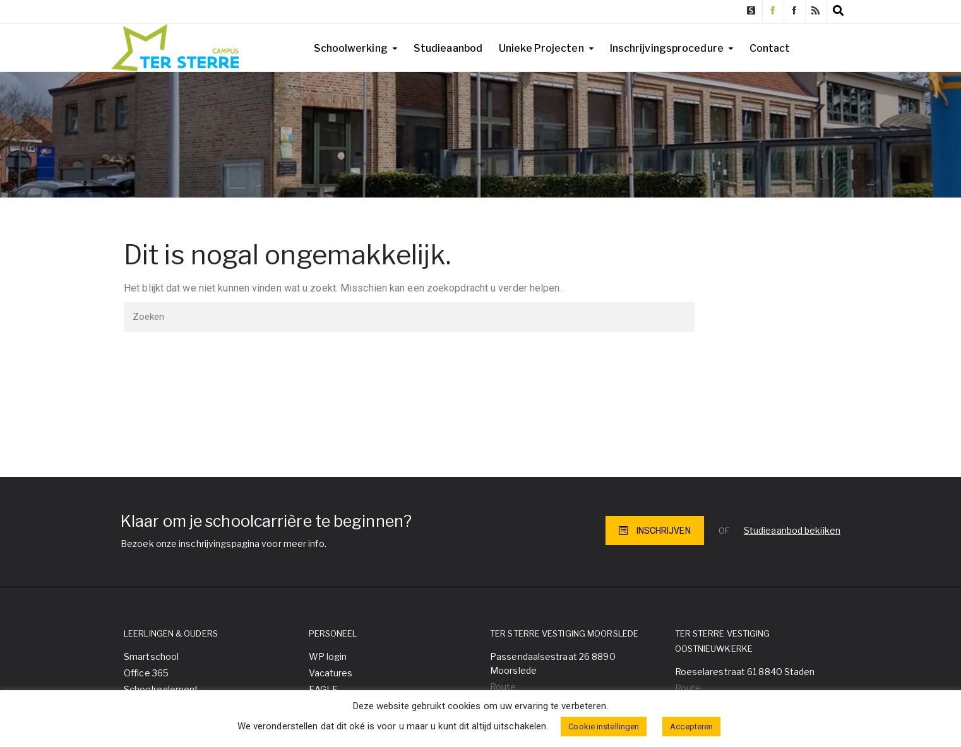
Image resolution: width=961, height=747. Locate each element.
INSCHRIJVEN (655, 531)
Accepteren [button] (691, 726)
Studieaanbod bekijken (792, 530)
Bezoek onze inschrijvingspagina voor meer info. (223, 543)
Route (503, 686)
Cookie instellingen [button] (603, 726)
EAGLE (323, 689)
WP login (328, 656)
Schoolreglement (161, 689)
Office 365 (146, 673)
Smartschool (151, 656)
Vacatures (331, 673)
